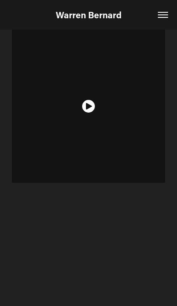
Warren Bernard (89, 15)
